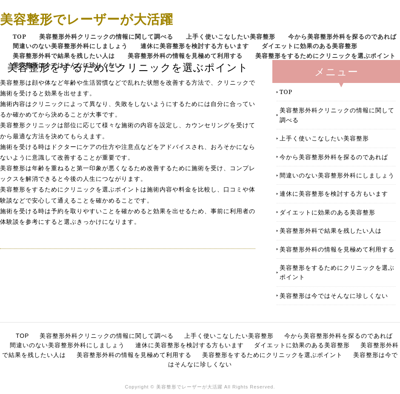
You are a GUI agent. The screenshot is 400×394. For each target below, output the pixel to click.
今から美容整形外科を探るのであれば (342, 36)
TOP (19, 36)
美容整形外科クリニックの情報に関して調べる (106, 36)
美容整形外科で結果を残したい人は (64, 55)
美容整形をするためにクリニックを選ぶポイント (325, 55)
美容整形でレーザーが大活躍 (86, 19)
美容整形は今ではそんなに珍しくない (67, 65)
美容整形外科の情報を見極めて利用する (185, 55)
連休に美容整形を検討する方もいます (194, 46)
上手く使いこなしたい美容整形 (230, 36)
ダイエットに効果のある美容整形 (309, 46)
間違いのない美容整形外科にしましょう (70, 46)
